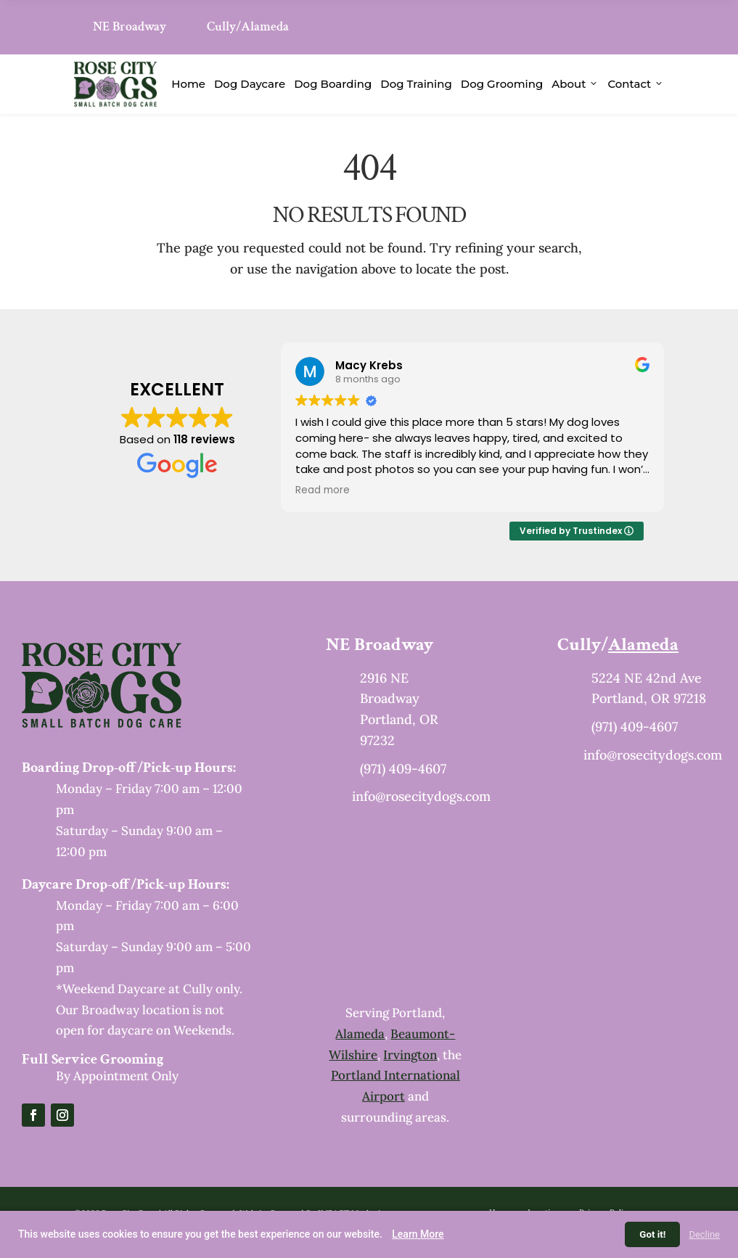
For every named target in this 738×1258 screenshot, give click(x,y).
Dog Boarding (333, 84)
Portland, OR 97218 (648, 698)
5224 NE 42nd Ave (646, 678)
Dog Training (416, 84)
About (575, 84)
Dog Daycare (249, 84)
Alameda (360, 1034)
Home (188, 84)
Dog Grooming (502, 84)
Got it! (652, 1234)
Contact (635, 84)
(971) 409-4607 (403, 768)
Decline (704, 1234)
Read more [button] (322, 490)
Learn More (417, 1234)
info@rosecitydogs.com (421, 796)
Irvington (410, 1055)
